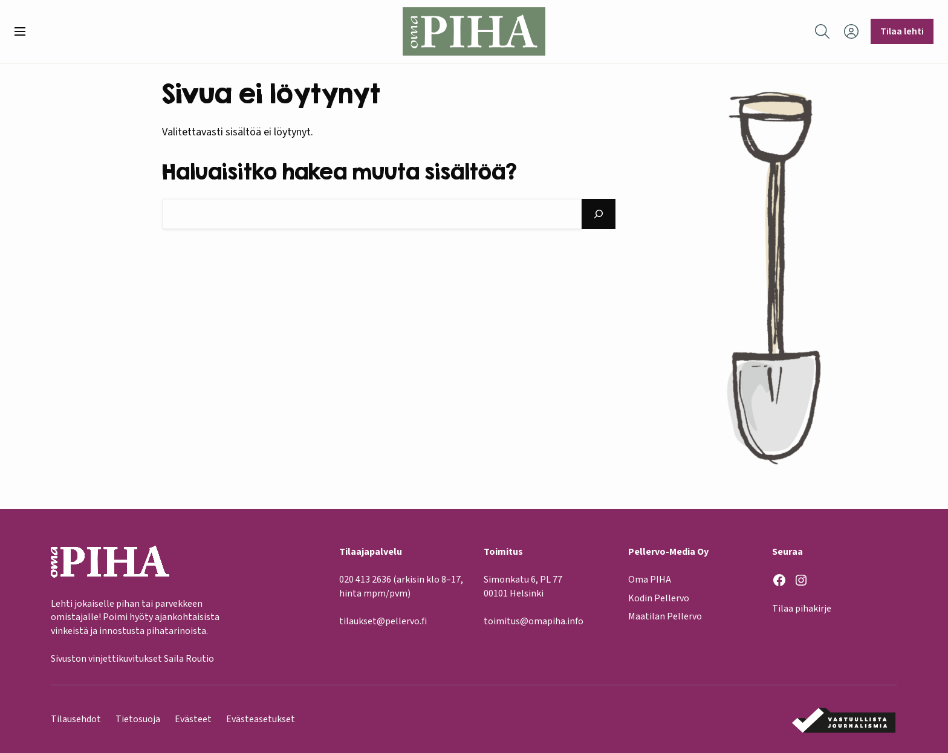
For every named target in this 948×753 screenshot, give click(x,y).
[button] (25, 31)
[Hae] (598, 214)
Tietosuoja (137, 719)
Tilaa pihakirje (801, 608)
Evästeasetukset (260, 719)
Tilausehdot (76, 719)
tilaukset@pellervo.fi (383, 621)
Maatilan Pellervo (665, 616)
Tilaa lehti (902, 31)
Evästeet (193, 719)
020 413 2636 (365, 579)
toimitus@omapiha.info (533, 621)
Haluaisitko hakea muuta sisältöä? (339, 171)
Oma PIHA (649, 579)
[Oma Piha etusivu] (474, 31)
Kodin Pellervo (658, 598)
